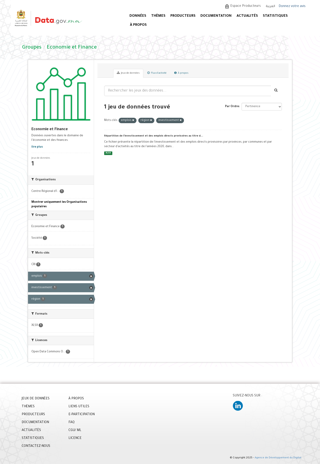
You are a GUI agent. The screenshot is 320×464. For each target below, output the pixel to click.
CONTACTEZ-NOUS (36, 446)
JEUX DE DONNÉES (35, 399)
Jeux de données (128, 73)
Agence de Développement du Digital (278, 458)
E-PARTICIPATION (81, 415)
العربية (270, 6)
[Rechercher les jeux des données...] (187, 91)
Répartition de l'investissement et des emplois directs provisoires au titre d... (153, 136)
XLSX (108, 153)
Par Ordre (232, 106)
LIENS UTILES (78, 407)
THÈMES (28, 407)
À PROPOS (138, 25)
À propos (181, 73)
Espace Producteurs (245, 6)
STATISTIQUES (275, 16)
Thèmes (158, 16)
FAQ (71, 422)
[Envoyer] (276, 91)
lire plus (37, 147)
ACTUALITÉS (247, 16)
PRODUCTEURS (182, 16)
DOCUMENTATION (216, 16)
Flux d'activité (157, 73)
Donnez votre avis (292, 6)
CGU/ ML (74, 430)
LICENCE (75, 438)
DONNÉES (137, 16)
